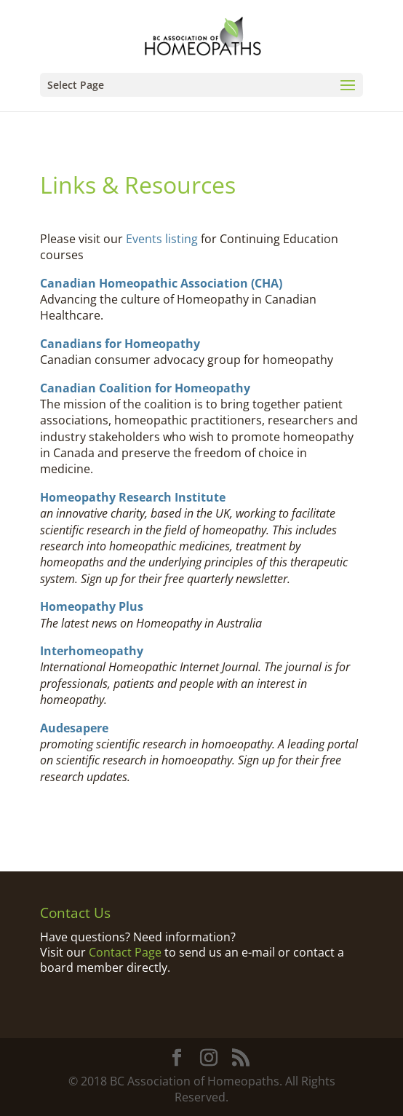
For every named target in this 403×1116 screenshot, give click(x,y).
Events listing (162, 239)
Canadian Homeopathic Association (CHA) (161, 283)
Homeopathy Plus (91, 606)
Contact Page (125, 952)
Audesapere (74, 728)
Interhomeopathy (91, 651)
